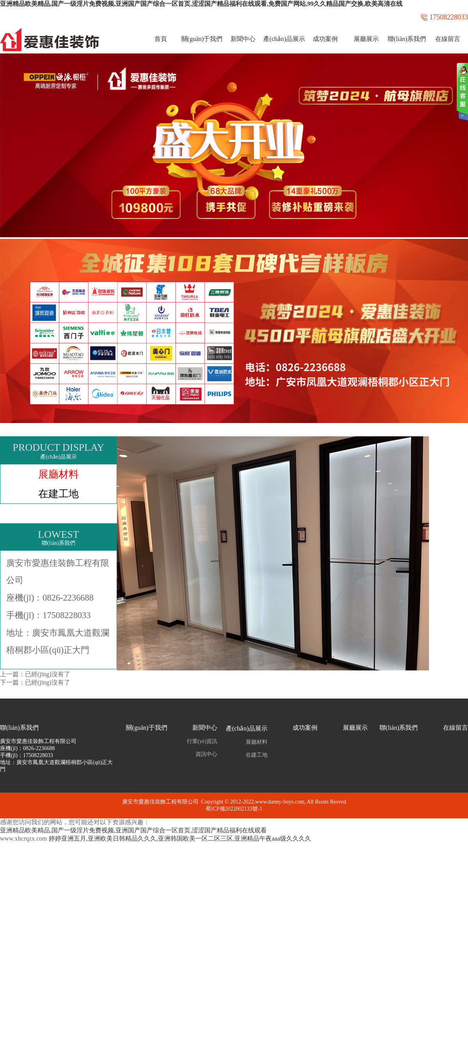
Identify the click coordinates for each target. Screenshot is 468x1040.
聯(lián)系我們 (407, 39)
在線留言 (447, 39)
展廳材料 (58, 474)
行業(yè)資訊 (202, 741)
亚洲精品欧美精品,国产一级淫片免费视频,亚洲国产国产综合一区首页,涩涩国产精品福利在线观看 (133, 830)
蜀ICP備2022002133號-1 (234, 809)
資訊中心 (206, 754)
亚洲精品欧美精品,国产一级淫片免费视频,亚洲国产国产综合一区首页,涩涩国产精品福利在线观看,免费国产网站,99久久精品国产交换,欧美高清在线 (201, 3)
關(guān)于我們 (202, 39)
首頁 (160, 39)
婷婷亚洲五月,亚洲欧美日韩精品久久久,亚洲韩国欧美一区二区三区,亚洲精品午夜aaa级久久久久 (180, 838)
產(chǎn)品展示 (284, 39)
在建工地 (58, 493)
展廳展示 (366, 39)
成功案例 (325, 39)
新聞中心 (242, 39)
